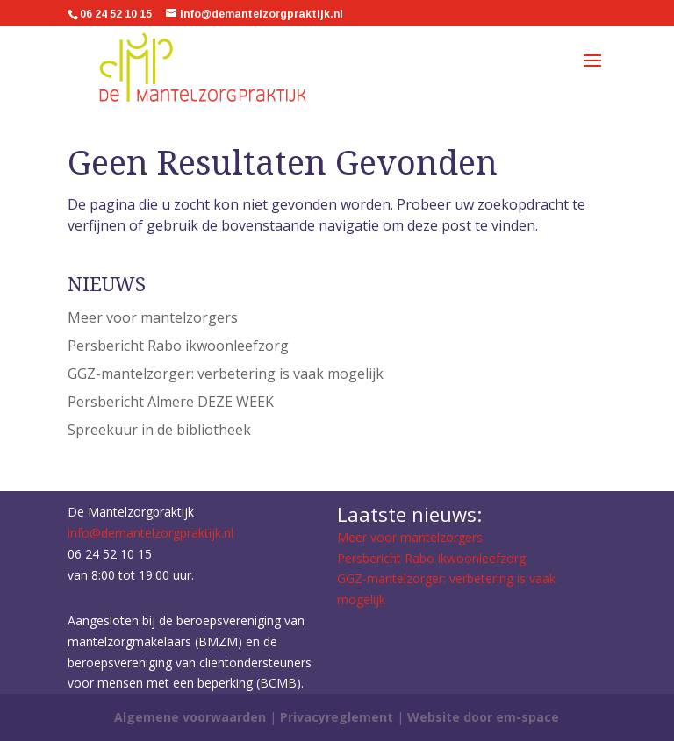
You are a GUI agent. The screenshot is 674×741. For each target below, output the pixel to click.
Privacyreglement (338, 717)
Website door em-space (483, 717)
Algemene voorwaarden (190, 717)
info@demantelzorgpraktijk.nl (150, 532)
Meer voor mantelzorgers (153, 317)
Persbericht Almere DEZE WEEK (171, 401)
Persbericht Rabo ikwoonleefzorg (178, 345)
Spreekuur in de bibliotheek (159, 429)
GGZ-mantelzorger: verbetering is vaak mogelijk (226, 373)
